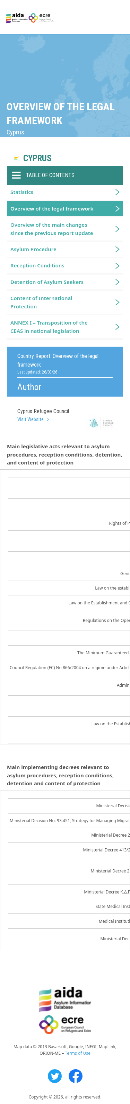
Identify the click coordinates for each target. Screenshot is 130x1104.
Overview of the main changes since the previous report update (51, 228)
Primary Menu (118, 17)
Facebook (76, 1076)
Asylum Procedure (33, 249)
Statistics (21, 191)
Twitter (55, 1076)
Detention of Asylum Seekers (47, 281)
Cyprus (37, 158)
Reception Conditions (37, 265)
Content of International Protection (41, 302)
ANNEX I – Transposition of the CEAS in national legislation (49, 326)
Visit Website (30, 419)
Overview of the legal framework (51, 208)
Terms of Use (77, 1053)
